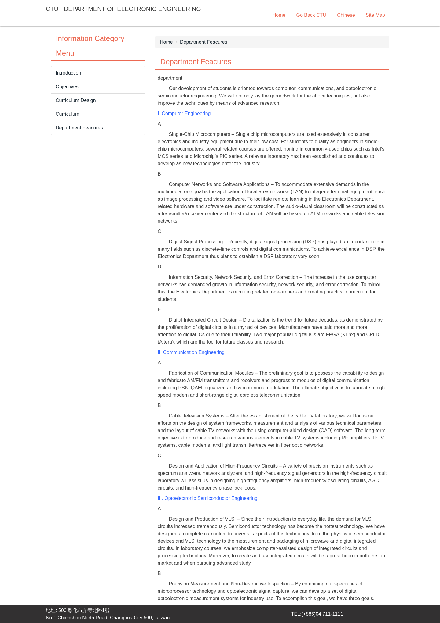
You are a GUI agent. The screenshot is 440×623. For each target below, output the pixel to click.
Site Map (375, 15)
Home (279, 15)
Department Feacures (203, 42)
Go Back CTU (311, 15)
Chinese (346, 15)
